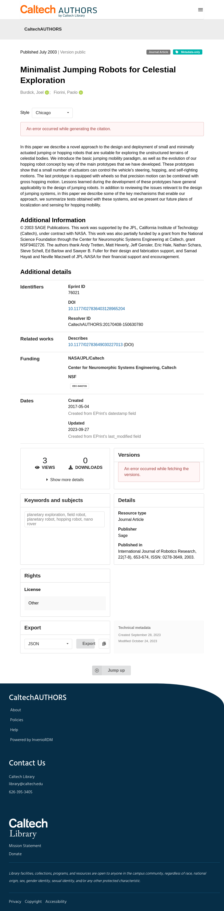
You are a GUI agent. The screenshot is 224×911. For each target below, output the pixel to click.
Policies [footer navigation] (16, 720)
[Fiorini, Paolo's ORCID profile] (80, 93)
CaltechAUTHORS (43, 29)
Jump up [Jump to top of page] (108, 670)
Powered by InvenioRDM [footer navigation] (31, 740)
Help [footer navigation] (14, 730)
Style (25, 112)
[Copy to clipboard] (104, 644)
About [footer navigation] (15, 710)
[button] (65, 603)
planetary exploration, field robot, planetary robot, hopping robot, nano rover (60, 519)
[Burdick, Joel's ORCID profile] (46, 93)
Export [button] (88, 643)
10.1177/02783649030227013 (96, 344)
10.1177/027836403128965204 (96, 309)
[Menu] (200, 9)
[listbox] (52, 113)
